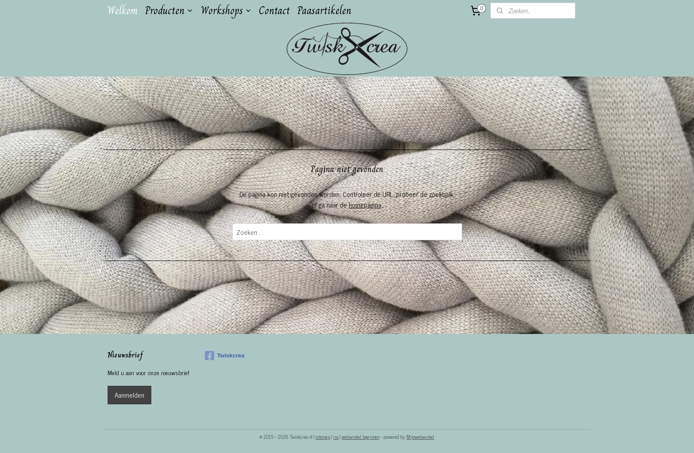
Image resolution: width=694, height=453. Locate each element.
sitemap (323, 437)
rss (336, 437)
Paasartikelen (324, 10)
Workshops (226, 10)
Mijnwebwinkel (420, 437)
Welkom (122, 10)
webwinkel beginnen (360, 437)
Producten (169, 10)
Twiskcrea (224, 355)
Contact (274, 10)
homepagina (365, 204)
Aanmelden (129, 394)
